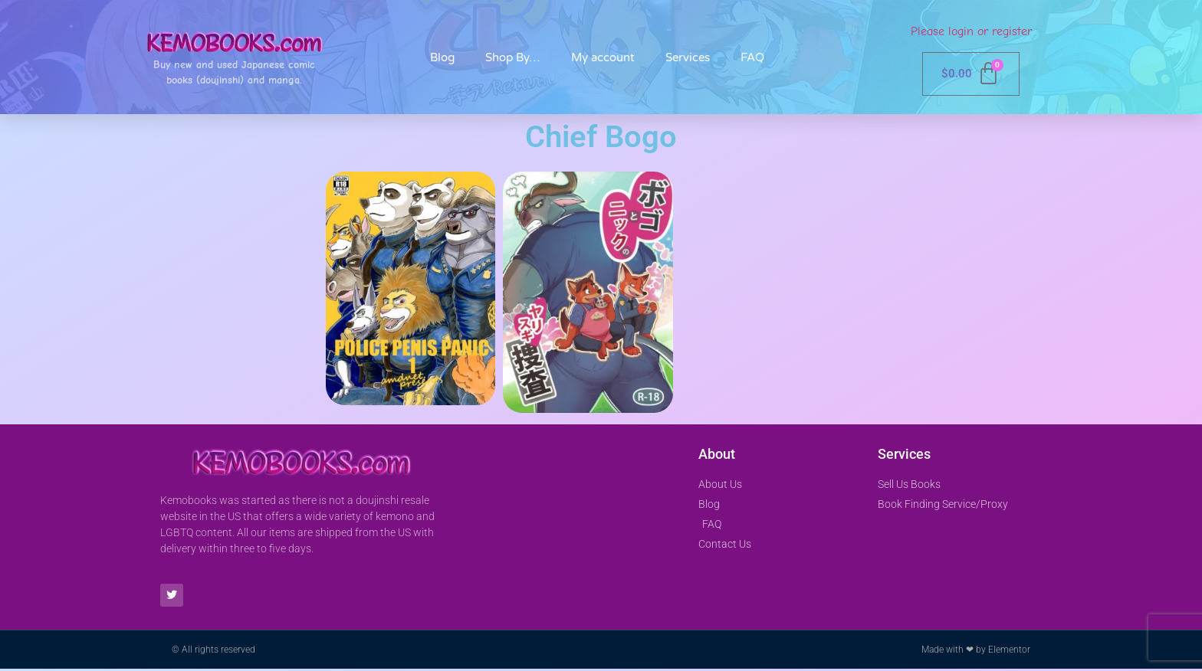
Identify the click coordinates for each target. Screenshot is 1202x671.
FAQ (752, 57)
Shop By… (512, 57)
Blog (442, 57)
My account (603, 57)
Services (687, 57)
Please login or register (971, 31)
